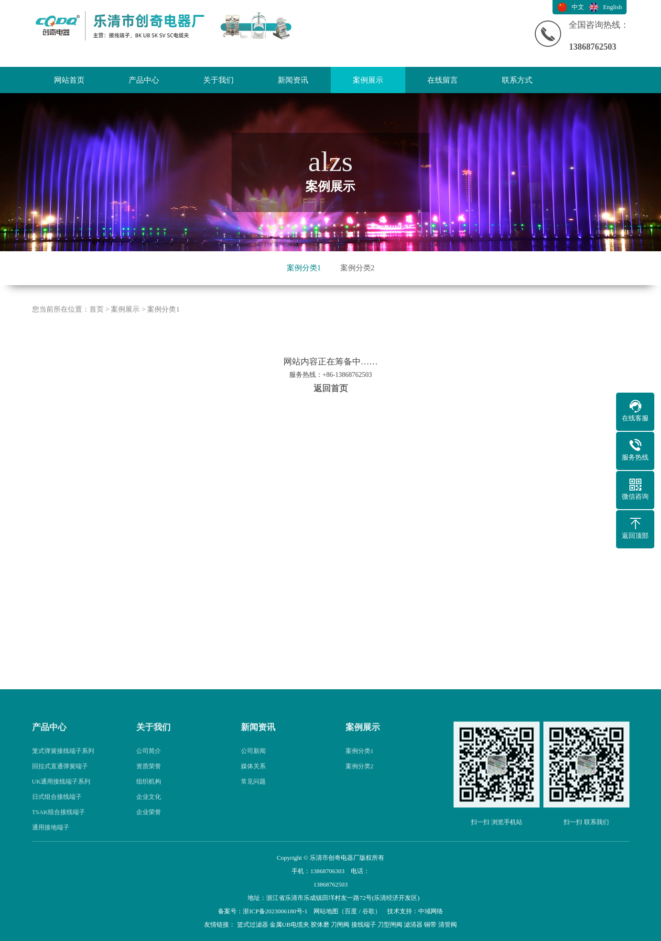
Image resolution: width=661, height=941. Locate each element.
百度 (351, 911)
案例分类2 (357, 268)
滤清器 (413, 924)
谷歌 (368, 911)
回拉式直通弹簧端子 (60, 786)
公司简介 (148, 771)
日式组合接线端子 (57, 817)
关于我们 (218, 80)
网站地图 (326, 911)
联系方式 (517, 80)
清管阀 (447, 924)
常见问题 (253, 801)
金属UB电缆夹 (289, 924)
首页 (96, 330)
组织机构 (148, 801)
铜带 (430, 924)
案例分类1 (304, 268)
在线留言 (442, 80)
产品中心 (144, 80)
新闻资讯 (293, 80)
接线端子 (363, 924)
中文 (578, 7)
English (612, 7)
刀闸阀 (340, 924)
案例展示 (368, 80)
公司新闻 (253, 771)
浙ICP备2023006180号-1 (275, 911)
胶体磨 (320, 924)
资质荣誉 (148, 786)
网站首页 (69, 80)
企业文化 (148, 817)
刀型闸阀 (390, 924)
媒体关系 (253, 786)
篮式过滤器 (252, 924)
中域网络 (430, 911)
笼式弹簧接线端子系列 (63, 771)
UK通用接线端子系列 (61, 801)
